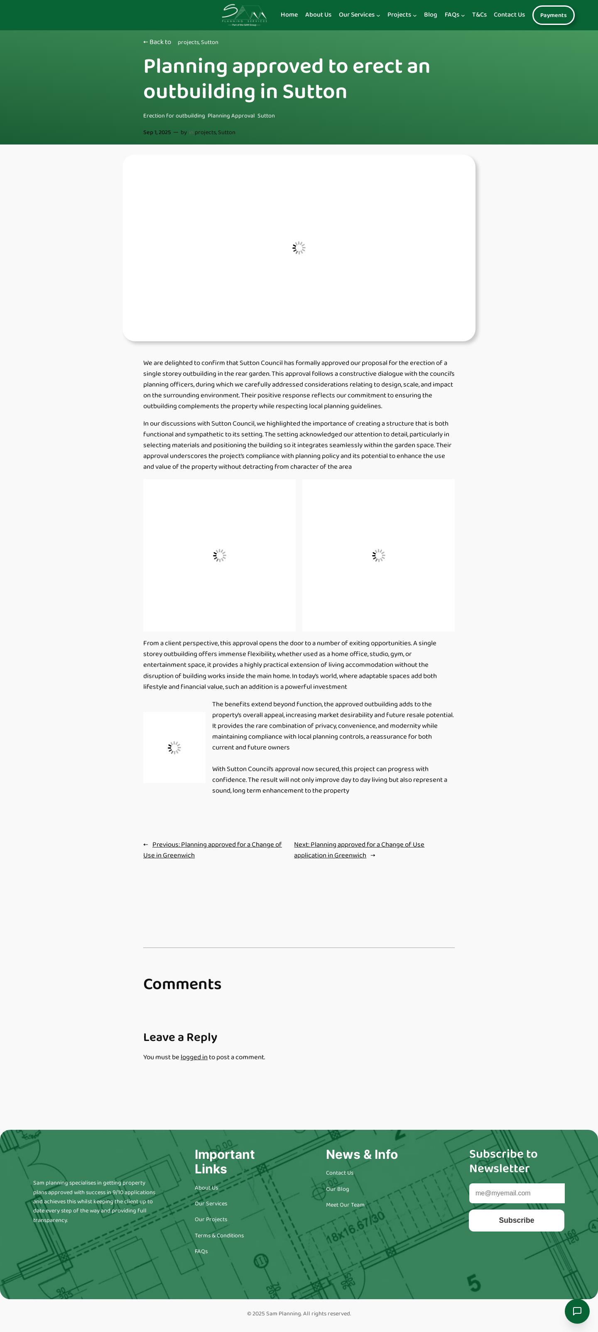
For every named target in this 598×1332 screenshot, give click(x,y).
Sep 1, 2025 (157, 132)
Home (289, 15)
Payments (553, 15)
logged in (194, 1057)
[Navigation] (378, 15)
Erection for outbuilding (174, 116)
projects (188, 42)
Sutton (209, 42)
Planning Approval (231, 116)
